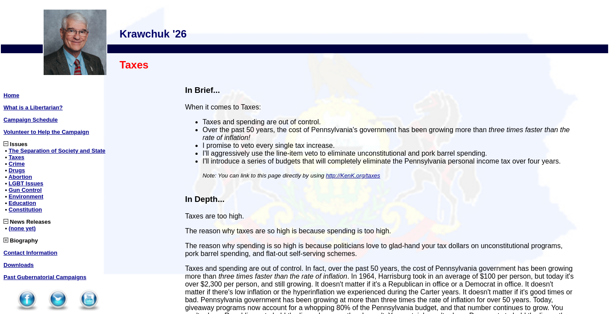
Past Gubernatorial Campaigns (44, 277)
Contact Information (30, 252)
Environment (26, 196)
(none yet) (22, 228)
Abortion (20, 177)
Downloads (18, 265)
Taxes (16, 157)
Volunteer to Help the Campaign (46, 132)
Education (22, 203)
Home (11, 95)
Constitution (25, 209)
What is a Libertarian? (33, 107)
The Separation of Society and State (57, 150)
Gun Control (25, 190)
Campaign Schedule (30, 119)
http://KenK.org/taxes (353, 175)
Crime (17, 163)
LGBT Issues (26, 183)
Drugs (17, 170)
